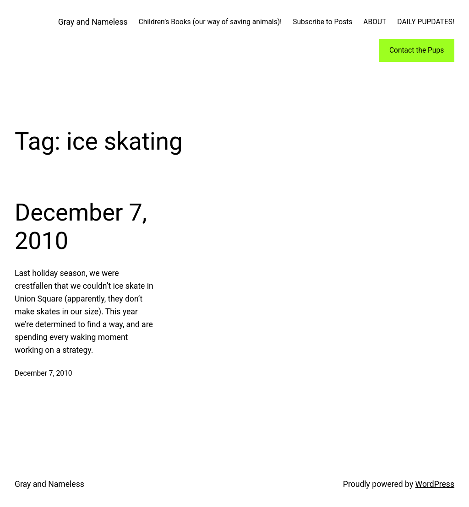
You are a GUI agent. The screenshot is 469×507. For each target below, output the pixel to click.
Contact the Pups (416, 50)
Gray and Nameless (93, 22)
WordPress (434, 484)
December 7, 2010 (81, 227)
